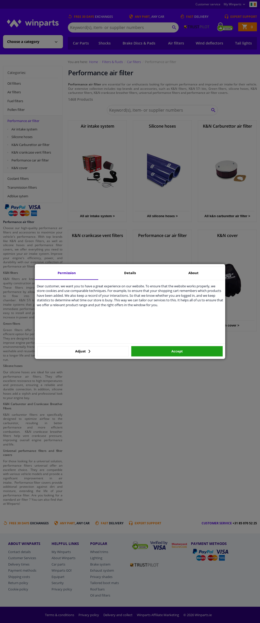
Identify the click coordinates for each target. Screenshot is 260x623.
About (193, 273)
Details (130, 273)
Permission (67, 273)
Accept (177, 351)
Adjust (82, 351)
